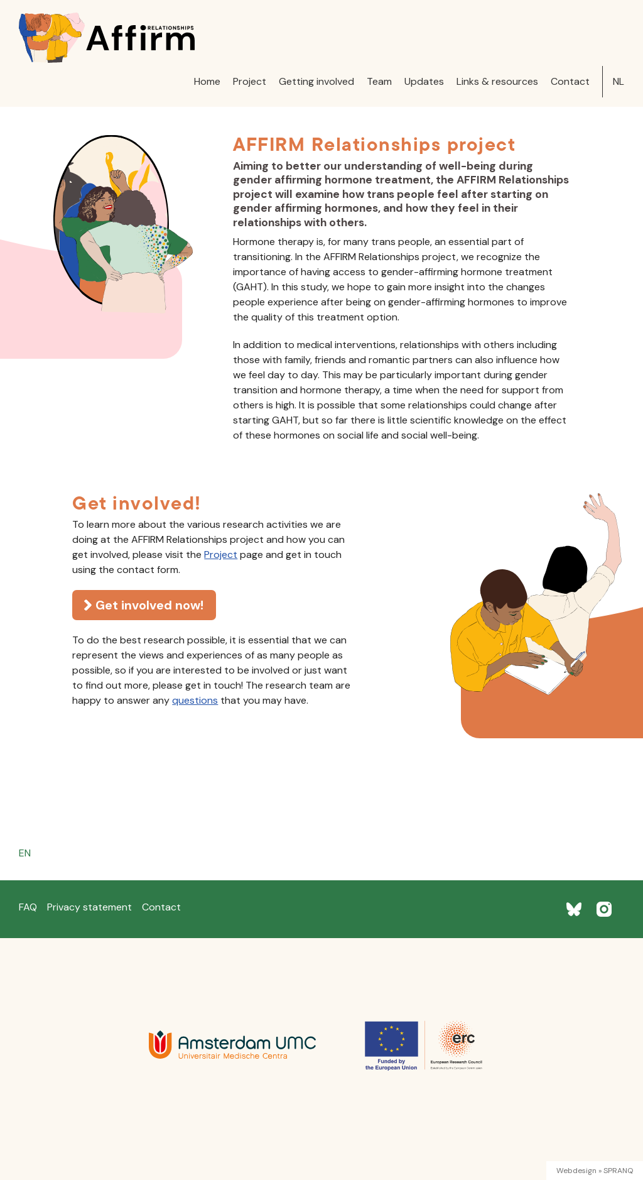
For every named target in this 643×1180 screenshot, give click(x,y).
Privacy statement (89, 907)
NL (618, 81)
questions (195, 700)
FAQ (28, 907)
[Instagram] (604, 909)
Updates (424, 81)
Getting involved (316, 81)
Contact (570, 81)
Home (207, 81)
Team (379, 81)
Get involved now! (149, 605)
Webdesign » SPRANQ (594, 1171)
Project (249, 81)
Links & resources (497, 81)
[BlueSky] (574, 909)
